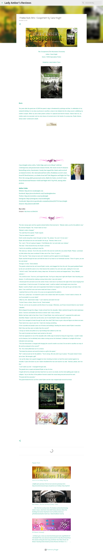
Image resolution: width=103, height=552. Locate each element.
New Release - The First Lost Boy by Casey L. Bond (45, 504)
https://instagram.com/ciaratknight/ (38, 198)
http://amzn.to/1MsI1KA (31, 211)
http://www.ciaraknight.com (34, 191)
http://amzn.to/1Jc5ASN (32, 204)
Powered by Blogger (51, 550)
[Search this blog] (93, 3)
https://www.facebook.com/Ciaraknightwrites (41, 193)
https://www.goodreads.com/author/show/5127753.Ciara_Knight (47, 201)
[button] (20, 24)
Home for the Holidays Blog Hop (40, 480)
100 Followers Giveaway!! (38, 532)
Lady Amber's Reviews (18, 2)
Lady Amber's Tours (54, 62)
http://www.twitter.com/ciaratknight (36, 196)
